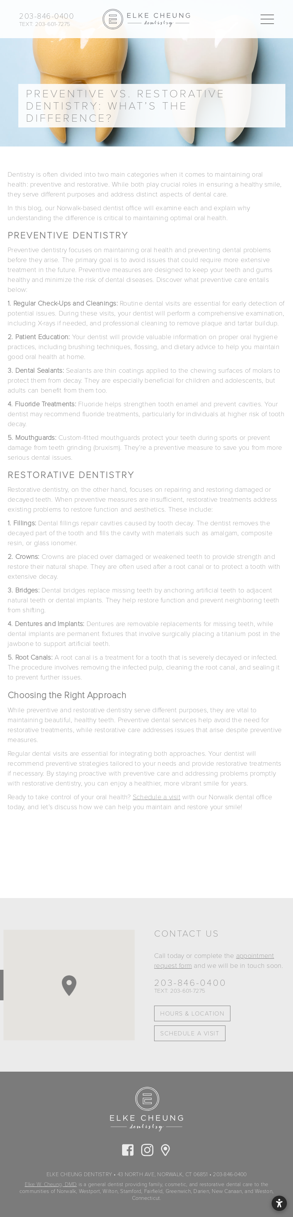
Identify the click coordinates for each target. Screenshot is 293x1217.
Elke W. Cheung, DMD (51, 1184)
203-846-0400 (190, 983)
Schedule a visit (156, 797)
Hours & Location (192, 1013)
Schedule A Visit (189, 1033)
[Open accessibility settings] (279, 1203)
